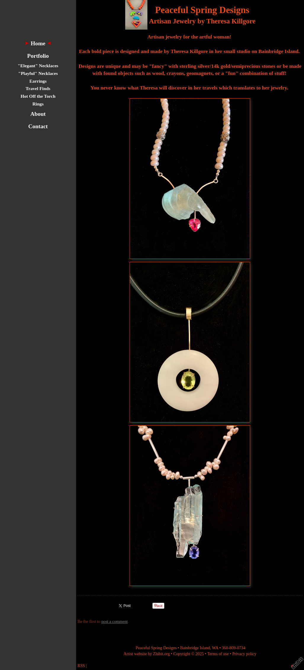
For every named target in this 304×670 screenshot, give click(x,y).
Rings (38, 103)
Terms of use (218, 653)
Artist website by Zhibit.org (146, 653)
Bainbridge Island (195, 647)
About (38, 114)
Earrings (37, 81)
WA (215, 647)
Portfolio (38, 56)
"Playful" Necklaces (38, 73)
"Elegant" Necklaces (38, 65)
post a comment (114, 621)
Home (38, 43)
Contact (38, 126)
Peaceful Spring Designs (202, 10)
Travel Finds (38, 88)
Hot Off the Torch (37, 96)
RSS (81, 665)
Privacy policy (244, 653)
